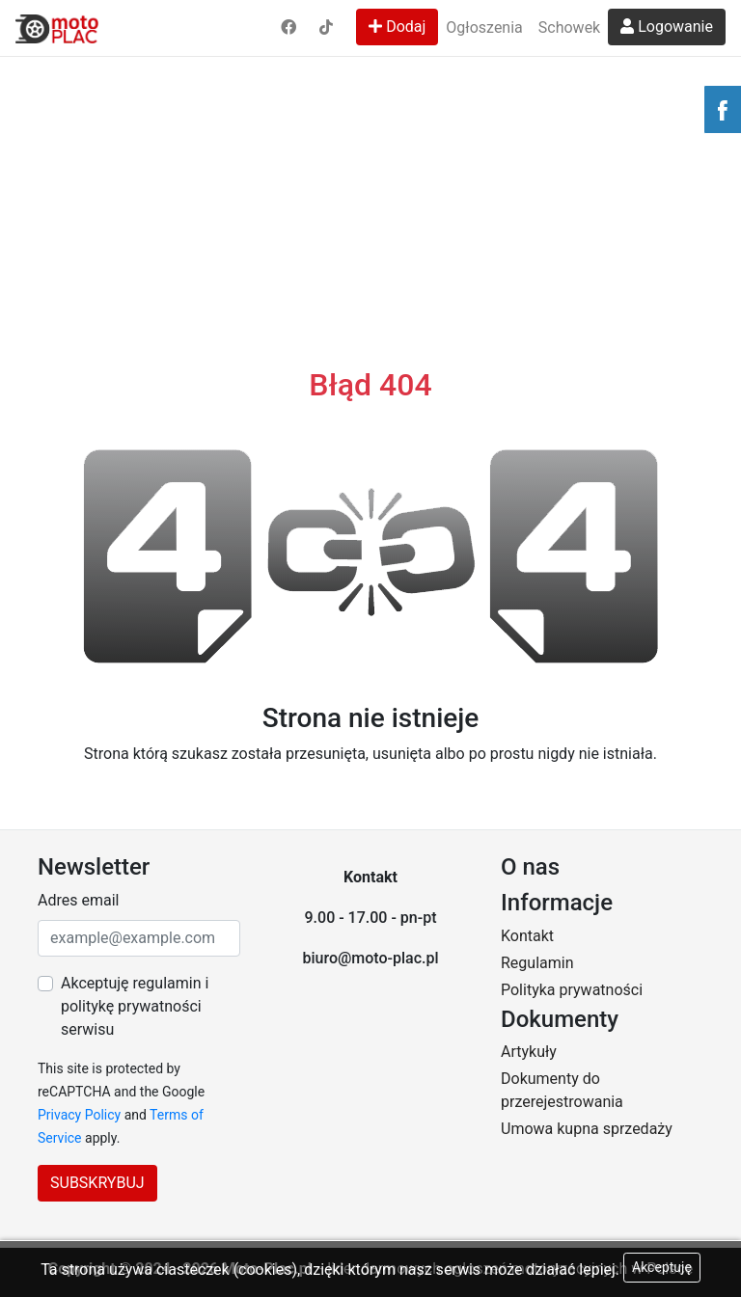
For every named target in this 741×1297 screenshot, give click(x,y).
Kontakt (527, 936)
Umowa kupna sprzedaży (586, 1129)
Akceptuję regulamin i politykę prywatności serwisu (134, 1006)
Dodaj (397, 26)
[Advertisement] (370, 145)
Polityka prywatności (572, 990)
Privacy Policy (79, 1114)
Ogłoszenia (484, 27)
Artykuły (529, 1051)
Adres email (78, 900)
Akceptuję (662, 1267)
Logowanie (666, 26)
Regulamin (537, 963)
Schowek (569, 27)
